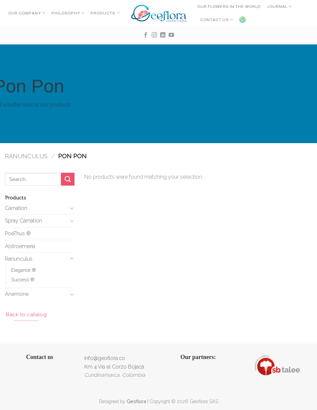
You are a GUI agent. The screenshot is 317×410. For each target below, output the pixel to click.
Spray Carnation (23, 221)
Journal (279, 6)
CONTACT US (216, 19)
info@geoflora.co (104, 358)
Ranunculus (26, 156)
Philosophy (68, 13)
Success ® (22, 279)
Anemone (17, 294)
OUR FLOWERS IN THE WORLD (229, 6)
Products (105, 13)
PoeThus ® (18, 233)
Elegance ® (23, 270)
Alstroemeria (20, 246)
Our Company (27, 13)
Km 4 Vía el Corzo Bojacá (114, 367)
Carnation (16, 208)
